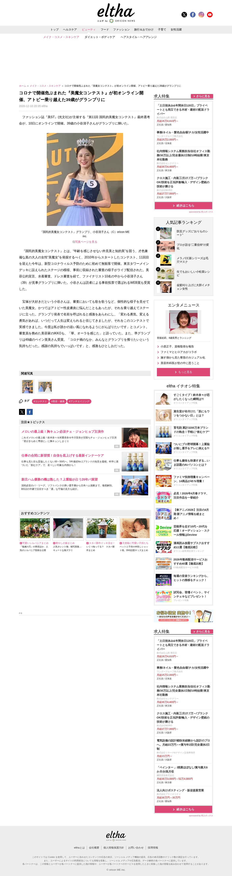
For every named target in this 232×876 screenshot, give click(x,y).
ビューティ (89, 29)
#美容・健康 (58, 401)
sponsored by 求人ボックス (201, 212)
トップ (54, 29)
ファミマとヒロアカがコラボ (179, 352)
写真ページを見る (86, 241)
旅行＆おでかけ (144, 29)
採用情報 (153, 847)
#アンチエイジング (79, 401)
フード (105, 29)
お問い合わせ (136, 847)
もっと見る (185, 372)
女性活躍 (176, 29)
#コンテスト (40, 401)
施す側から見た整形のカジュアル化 (183, 357)
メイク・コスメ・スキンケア (61, 37)
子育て (162, 29)
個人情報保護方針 (113, 847)
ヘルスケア (70, 29)
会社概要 (94, 847)
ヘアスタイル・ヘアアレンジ (139, 37)
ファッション (121, 29)
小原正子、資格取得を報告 (177, 346)
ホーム (23, 85)
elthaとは (79, 847)
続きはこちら (185, 205)
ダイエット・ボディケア (100, 37)
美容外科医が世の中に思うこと (180, 363)
